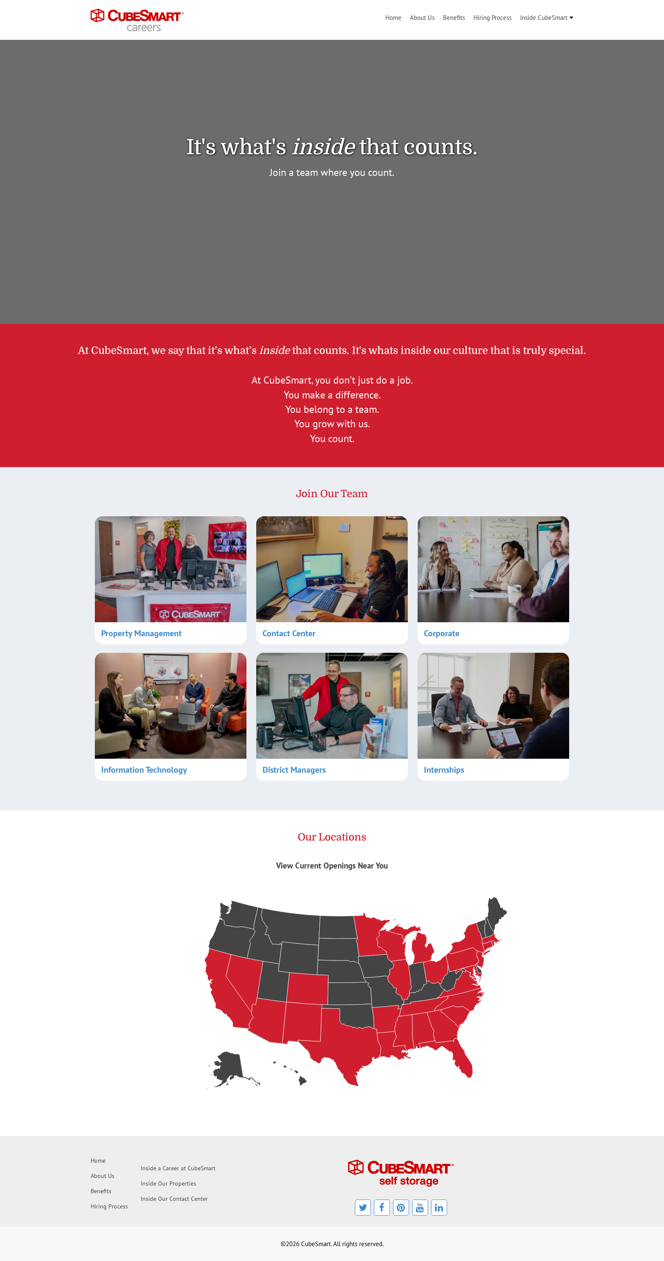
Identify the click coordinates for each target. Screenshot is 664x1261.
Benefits (454, 18)
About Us (422, 18)
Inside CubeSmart (543, 18)
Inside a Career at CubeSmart (178, 1168)
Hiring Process (492, 18)
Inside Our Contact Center (174, 1199)
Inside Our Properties (168, 1183)
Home (393, 18)
